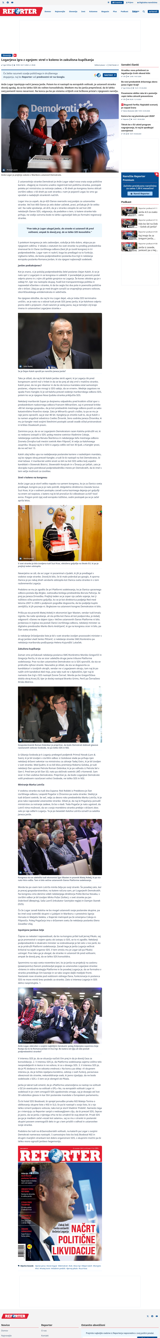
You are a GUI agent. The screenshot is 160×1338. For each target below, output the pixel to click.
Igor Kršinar (7, 65)
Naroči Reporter (140, 193)
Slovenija (73, 11)
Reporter (126, 119)
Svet (83, 11)
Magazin (105, 11)
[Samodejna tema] (108, 2)
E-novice (117, 2)
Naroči (153, 11)
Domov (48, 11)
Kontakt (45, 1335)
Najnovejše (60, 11)
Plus (115, 11)
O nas (44, 1330)
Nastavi (110, 75)
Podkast (124, 11)
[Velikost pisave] (100, 65)
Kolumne (93, 11)
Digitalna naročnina (147, 2)
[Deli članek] (114, 65)
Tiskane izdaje (135, 11)
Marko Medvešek (128, 111)
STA (124, 76)
